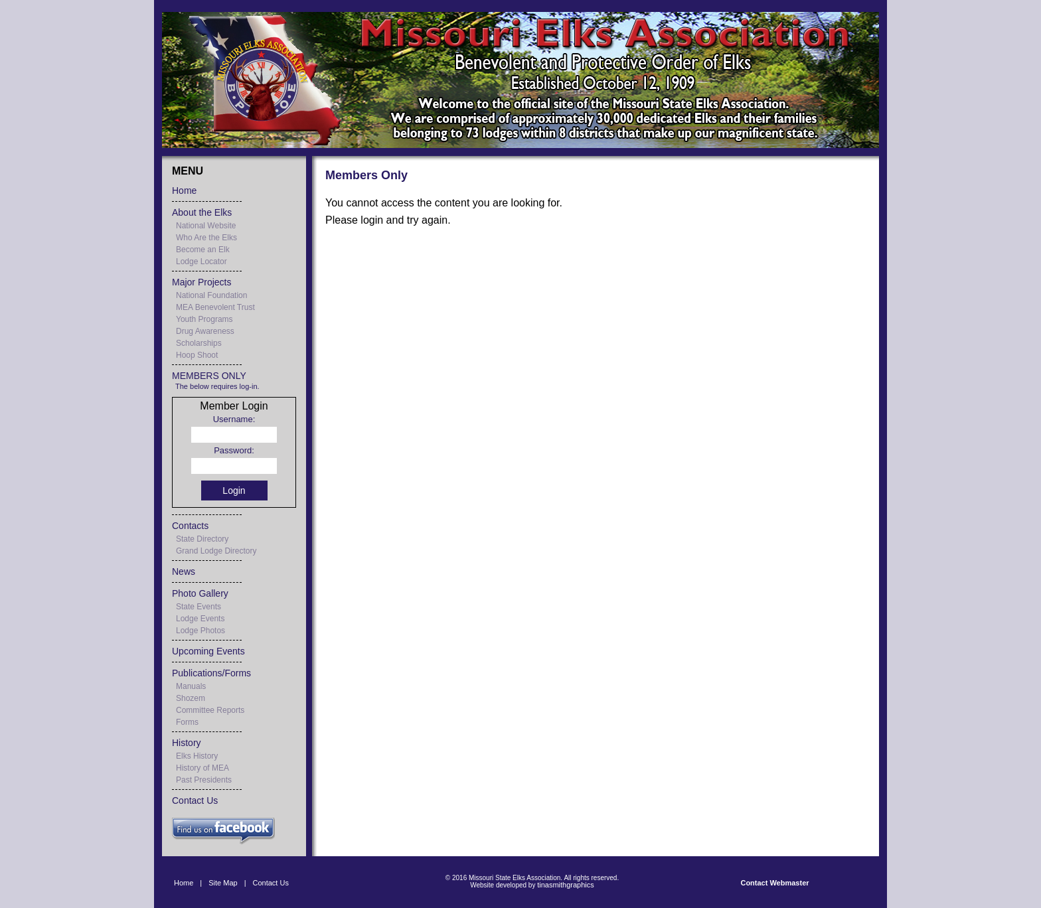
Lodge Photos (200, 630)
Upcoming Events (208, 651)
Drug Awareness (205, 331)
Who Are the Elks (206, 237)
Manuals (191, 686)
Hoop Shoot (197, 355)
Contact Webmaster (774, 883)
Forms (187, 722)
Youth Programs (204, 319)
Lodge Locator (201, 261)
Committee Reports (210, 710)
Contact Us (195, 800)
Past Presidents (204, 780)
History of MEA (202, 768)
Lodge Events (200, 618)
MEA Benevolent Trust (215, 307)
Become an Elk (203, 249)
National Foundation (211, 295)
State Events (198, 606)
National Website (206, 225)
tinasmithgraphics (565, 885)
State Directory (202, 539)
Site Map (222, 883)
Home (184, 190)
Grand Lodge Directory (216, 551)
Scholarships (199, 343)
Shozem (190, 698)
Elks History (197, 756)
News (183, 571)
